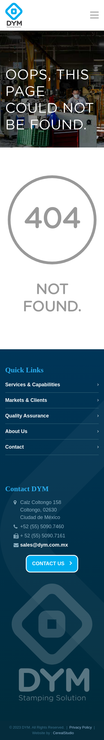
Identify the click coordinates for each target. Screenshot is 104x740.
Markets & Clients (26, 400)
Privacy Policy (80, 727)
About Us (16, 431)
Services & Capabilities (32, 384)
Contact (14, 447)
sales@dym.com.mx (44, 545)
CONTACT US (52, 564)
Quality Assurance (27, 416)
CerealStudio (63, 733)
